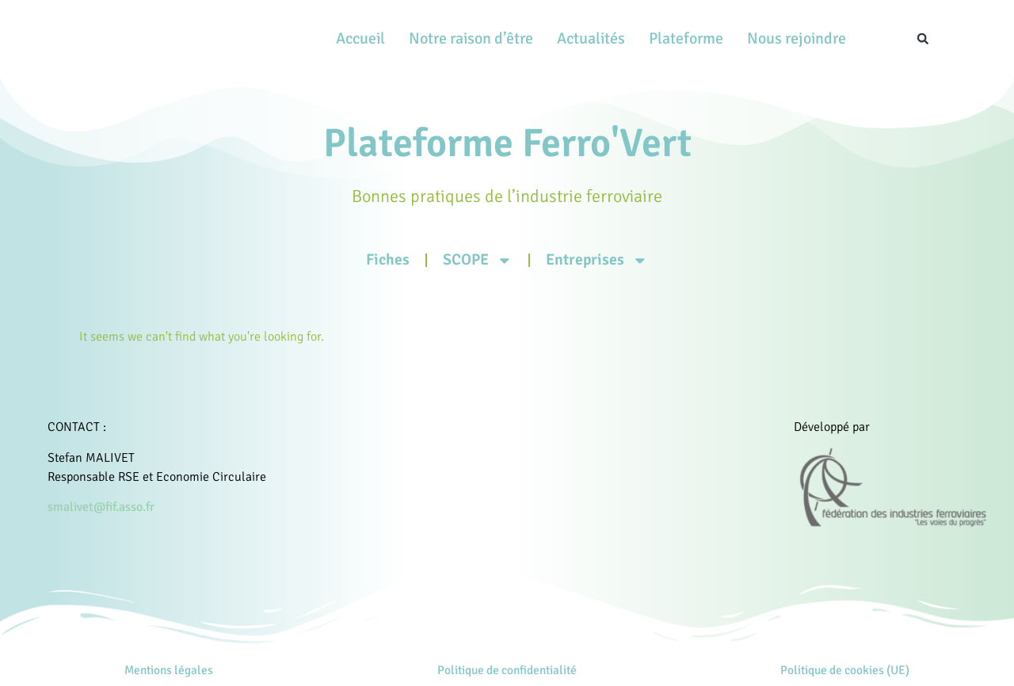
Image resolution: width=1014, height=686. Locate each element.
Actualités (591, 38)
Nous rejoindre (796, 38)
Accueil (360, 38)
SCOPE (480, 260)
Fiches (395, 259)
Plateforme (686, 38)
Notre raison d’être (471, 38)
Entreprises (592, 260)
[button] (923, 39)
